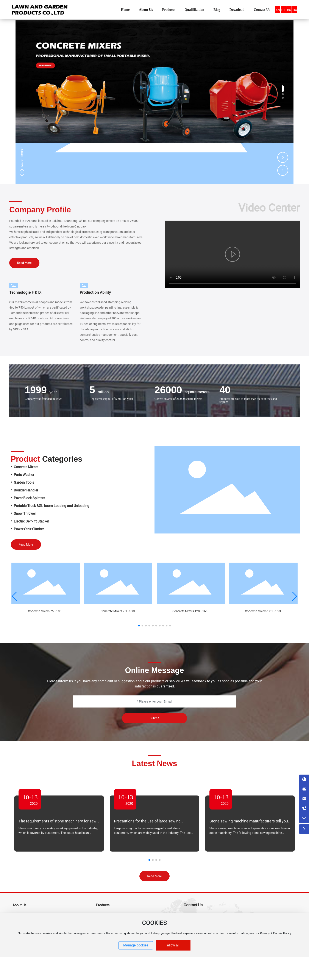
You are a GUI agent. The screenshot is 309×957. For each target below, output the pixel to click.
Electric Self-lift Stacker (31, 521)
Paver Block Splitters (29, 498)
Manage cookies (135, 945)
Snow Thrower (25, 513)
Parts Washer (24, 475)
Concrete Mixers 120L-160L (190, 611)
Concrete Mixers (25, 467)
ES (289, 9)
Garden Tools (24, 482)
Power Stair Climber (29, 529)
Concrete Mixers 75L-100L (45, 611)
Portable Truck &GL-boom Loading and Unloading (51, 506)
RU (295, 9)
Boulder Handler (26, 490)
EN (278, 9)
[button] (283, 88)
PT (283, 9)
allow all (173, 945)
